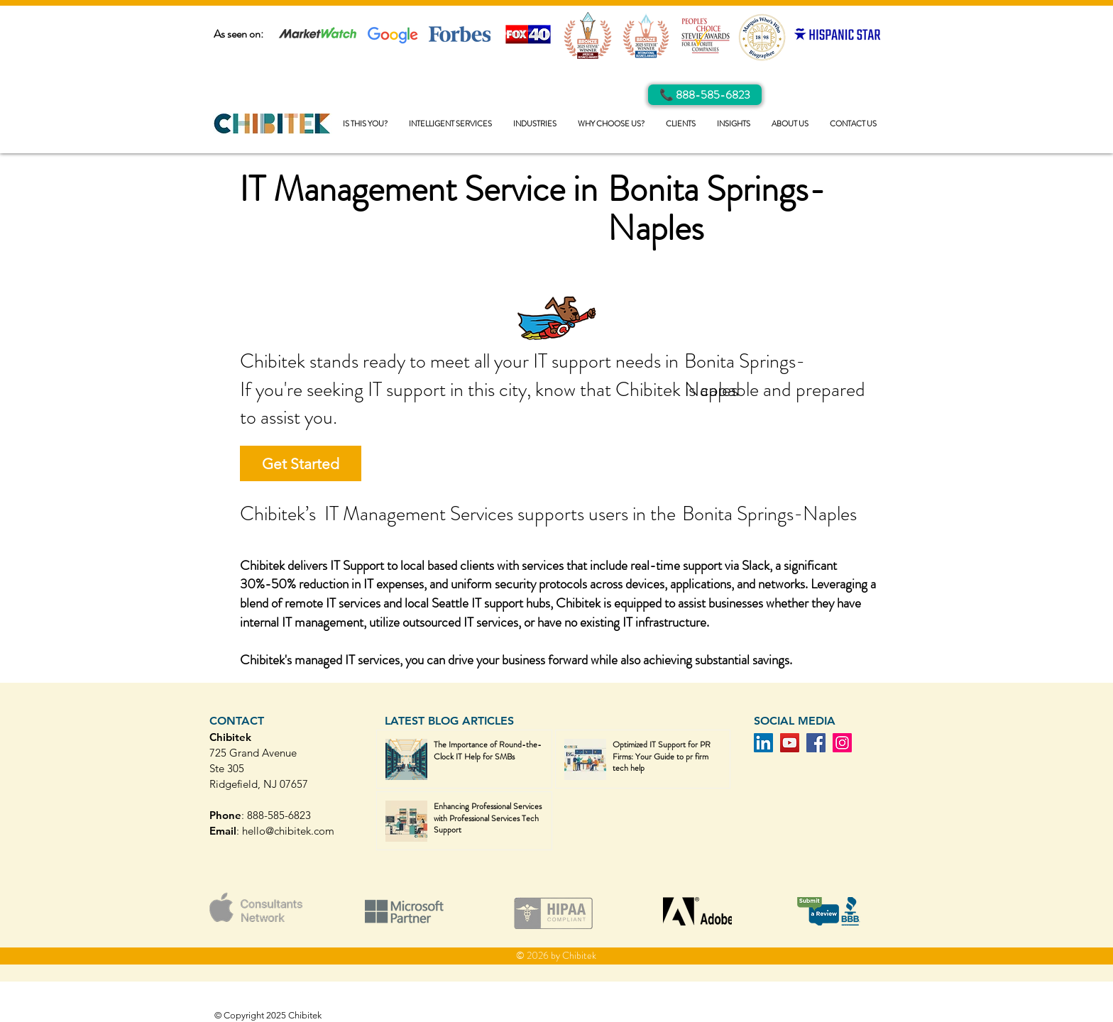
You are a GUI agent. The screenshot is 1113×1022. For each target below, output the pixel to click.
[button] (450, 124)
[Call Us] (705, 94)
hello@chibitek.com (288, 830)
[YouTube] (789, 742)
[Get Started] (300, 463)
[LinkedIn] (763, 742)
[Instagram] (842, 742)
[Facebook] (816, 742)
